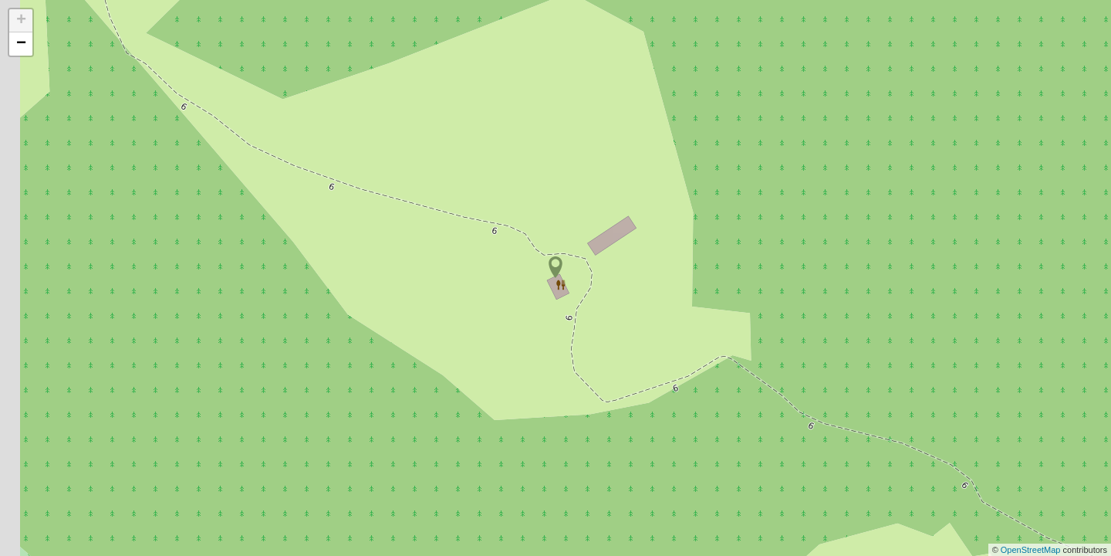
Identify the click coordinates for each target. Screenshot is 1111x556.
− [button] (21, 44)
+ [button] (21, 20)
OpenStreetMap (1032, 549)
